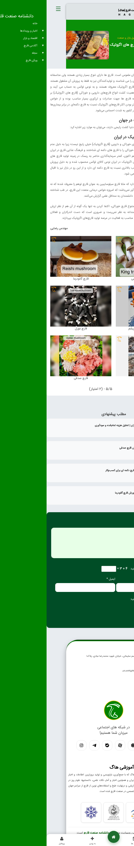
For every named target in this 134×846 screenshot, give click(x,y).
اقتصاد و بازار (100, 38)
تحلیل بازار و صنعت (81, 38)
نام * (126, 579)
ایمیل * (64, 579)
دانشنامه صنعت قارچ (49, 833)
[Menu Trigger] (12, 9)
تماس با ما (104, 687)
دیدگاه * (124, 524)
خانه (112, 38)
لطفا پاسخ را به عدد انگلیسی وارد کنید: (106, 568)
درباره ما (105, 694)
